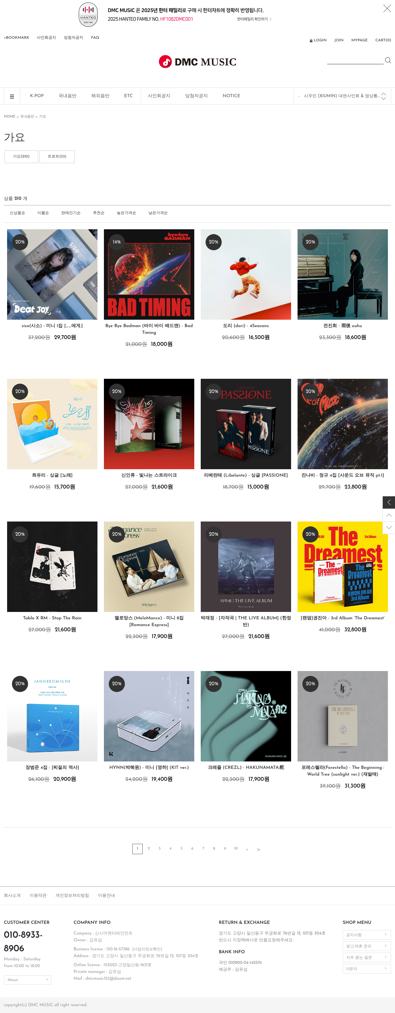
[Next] (383, 98)
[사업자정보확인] (147, 949)
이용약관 (38, 896)
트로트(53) (57, 157)
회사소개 (12, 896)
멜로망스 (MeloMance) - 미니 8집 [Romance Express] (149, 621)
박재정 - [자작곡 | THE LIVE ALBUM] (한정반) (246, 621)
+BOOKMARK (16, 38)
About (12, 980)
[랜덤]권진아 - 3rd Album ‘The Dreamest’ (343, 618)
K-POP (37, 96)
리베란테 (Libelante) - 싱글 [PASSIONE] (246, 475)
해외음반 (100, 96)
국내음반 (67, 96)
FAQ (95, 38)
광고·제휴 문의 (358, 946)
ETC (128, 96)
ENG (301, 41)
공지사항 (354, 935)
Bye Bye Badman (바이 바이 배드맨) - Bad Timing (149, 329)
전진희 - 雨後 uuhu (342, 326)
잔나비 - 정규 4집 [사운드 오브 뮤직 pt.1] (342, 475)
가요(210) (21, 157)
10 (236, 849)
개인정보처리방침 (72, 896)
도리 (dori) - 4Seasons (246, 326)
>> (258, 849)
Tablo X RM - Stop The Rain (52, 618)
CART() (383, 40)
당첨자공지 (73, 38)
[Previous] (383, 94)
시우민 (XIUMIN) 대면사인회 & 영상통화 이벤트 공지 (342, 96)
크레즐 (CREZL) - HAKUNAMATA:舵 (246, 767)
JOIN (338, 40)
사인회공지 (46, 38)
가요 (42, 117)
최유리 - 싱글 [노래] (52, 475)
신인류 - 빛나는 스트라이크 (149, 475)
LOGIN (320, 40)
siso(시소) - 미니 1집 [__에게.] (52, 326)
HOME (9, 117)
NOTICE (231, 96)
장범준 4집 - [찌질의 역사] (52, 767)
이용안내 (106, 896)
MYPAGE (359, 40)
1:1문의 (351, 969)
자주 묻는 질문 (359, 958)
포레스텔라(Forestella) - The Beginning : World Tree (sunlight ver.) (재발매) (342, 771)
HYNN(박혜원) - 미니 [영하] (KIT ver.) (149, 767)
